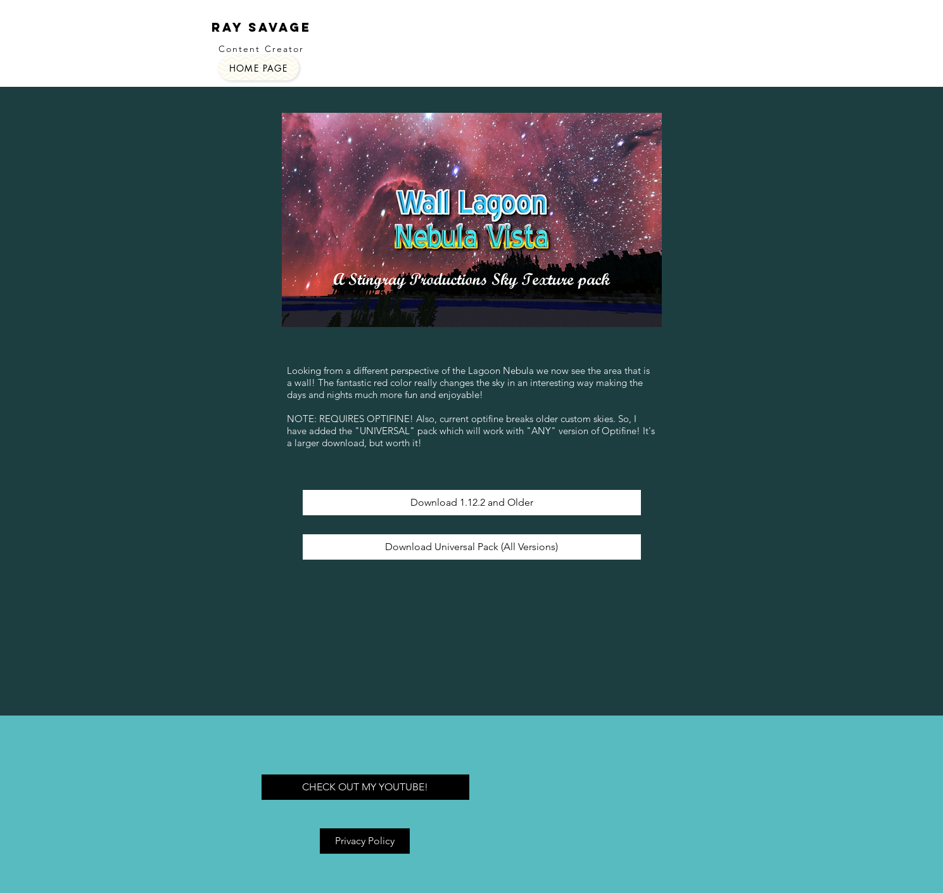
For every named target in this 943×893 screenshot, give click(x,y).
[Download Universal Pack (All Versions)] (472, 547)
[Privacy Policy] (365, 841)
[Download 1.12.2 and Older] (472, 502)
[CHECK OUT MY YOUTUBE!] (365, 787)
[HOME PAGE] (258, 67)
